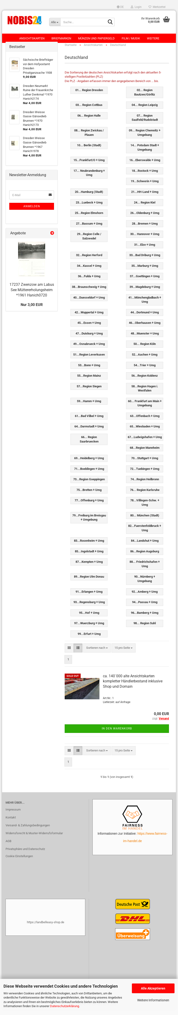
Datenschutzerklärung (64, 1006)
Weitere (153, 38)
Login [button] (136, 7)
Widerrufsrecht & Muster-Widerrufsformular (34, 838)
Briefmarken (61, 38)
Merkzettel (157, 7)
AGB (8, 845)
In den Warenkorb (117, 733)
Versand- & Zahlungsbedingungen (28, 830)
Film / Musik (131, 38)
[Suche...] (54, 22)
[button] (120, 6)
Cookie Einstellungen (19, 860)
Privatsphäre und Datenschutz (25, 853)
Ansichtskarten (31, 38)
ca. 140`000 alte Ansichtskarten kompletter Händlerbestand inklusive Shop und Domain (132, 685)
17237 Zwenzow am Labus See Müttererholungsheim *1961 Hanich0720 (32, 294)
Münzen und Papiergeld (96, 38)
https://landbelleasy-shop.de (45, 926)
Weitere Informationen (153, 1000)
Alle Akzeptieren (153, 988)
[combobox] (97, 652)
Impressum (13, 814)
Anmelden (31, 211)
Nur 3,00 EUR (32, 309)
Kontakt (11, 822)
